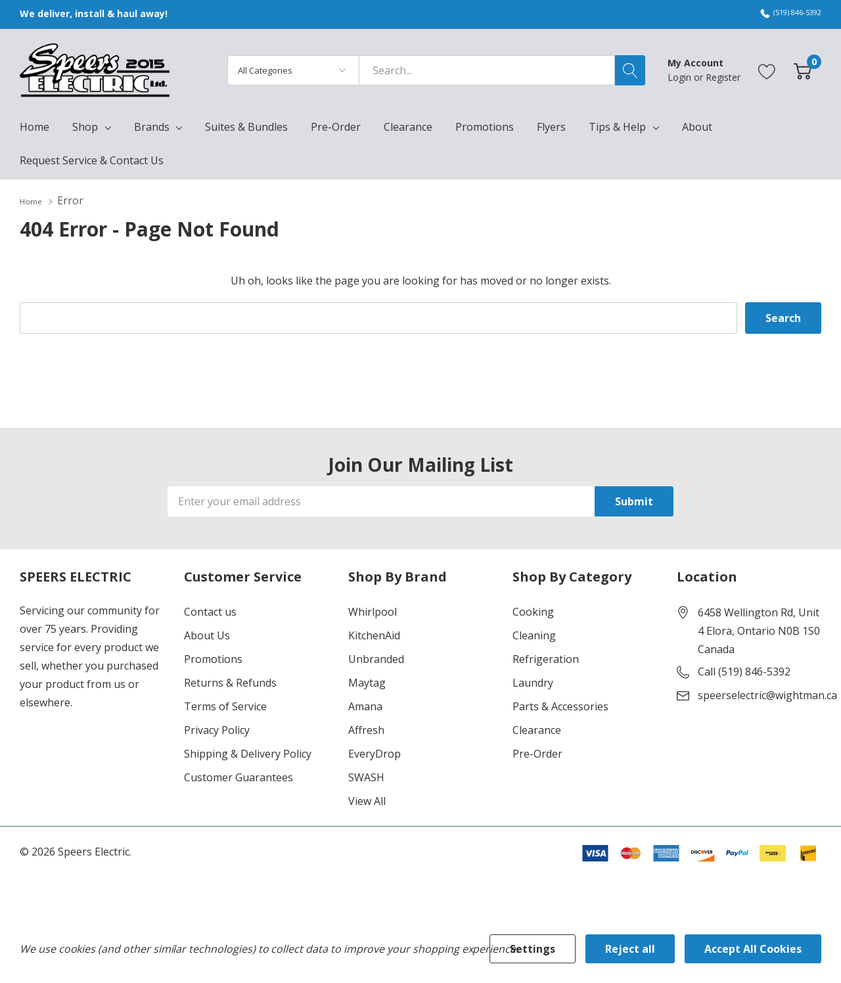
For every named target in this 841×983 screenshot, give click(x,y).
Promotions (213, 658)
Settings (532, 949)
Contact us (210, 611)
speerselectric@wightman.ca (767, 694)
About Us (207, 635)
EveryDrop (374, 753)
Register (723, 77)
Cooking (533, 611)
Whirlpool (372, 611)
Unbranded (376, 658)
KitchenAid (374, 635)
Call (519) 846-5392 (744, 671)
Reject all (630, 949)
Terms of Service (225, 705)
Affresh (366, 729)
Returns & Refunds (230, 682)
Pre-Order (537, 753)
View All (367, 800)
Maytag (367, 682)
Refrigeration (545, 658)
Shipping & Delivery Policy (247, 753)
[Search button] (630, 70)
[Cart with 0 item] (802, 70)
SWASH (366, 776)
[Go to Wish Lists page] (767, 70)
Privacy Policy (217, 729)
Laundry (532, 682)
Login (681, 77)
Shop (85, 127)
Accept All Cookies (753, 949)
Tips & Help (617, 127)
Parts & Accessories (560, 705)
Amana (365, 705)
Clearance (536, 729)
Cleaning (534, 635)
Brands (152, 127)
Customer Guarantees (238, 776)
